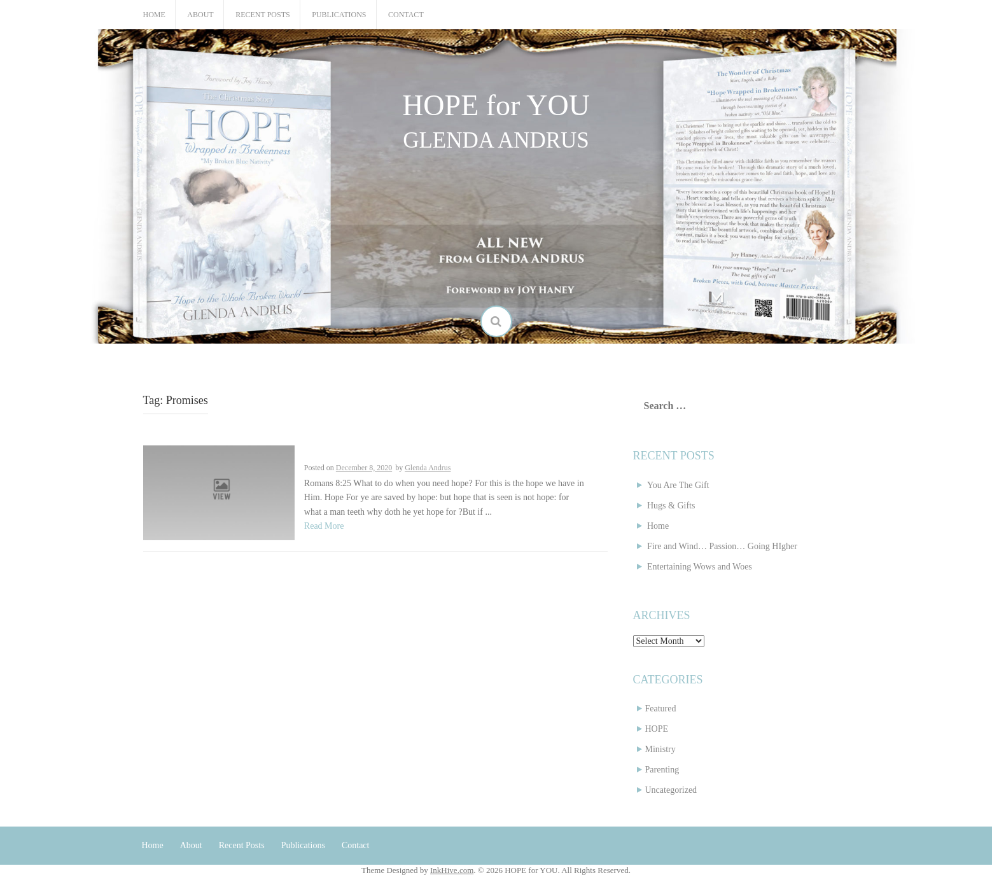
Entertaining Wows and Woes (699, 566)
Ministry (660, 749)
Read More (324, 526)
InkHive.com (451, 870)
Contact (406, 14)
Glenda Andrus (428, 467)
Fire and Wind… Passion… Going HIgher (722, 546)
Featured (660, 708)
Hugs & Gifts (671, 505)
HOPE (657, 729)
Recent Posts (262, 14)
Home (154, 14)
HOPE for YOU (496, 105)
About (200, 14)
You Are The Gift (678, 485)
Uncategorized (671, 790)
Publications (339, 14)
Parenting (662, 769)
